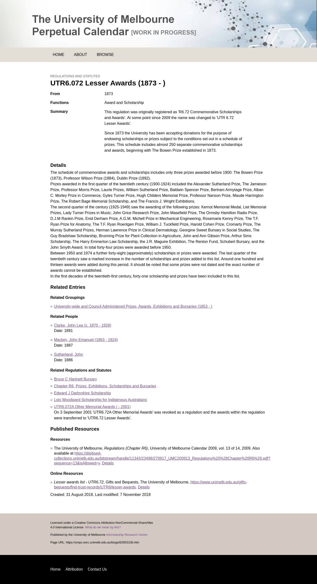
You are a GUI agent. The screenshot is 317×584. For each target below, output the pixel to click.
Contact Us (97, 569)
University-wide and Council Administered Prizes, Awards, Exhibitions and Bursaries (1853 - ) (133, 306)
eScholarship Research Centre (127, 534)
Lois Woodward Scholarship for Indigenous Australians (100, 400)
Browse (105, 55)
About (80, 55)
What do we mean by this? (103, 527)
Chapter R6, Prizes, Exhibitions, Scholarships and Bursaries (105, 386)
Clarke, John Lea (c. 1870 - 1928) (82, 325)
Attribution (74, 569)
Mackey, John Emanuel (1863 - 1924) (86, 340)
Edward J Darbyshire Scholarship (82, 393)
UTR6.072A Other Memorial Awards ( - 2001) (92, 407)
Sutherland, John (68, 354)
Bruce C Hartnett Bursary (75, 379)
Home (58, 55)
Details (108, 463)
